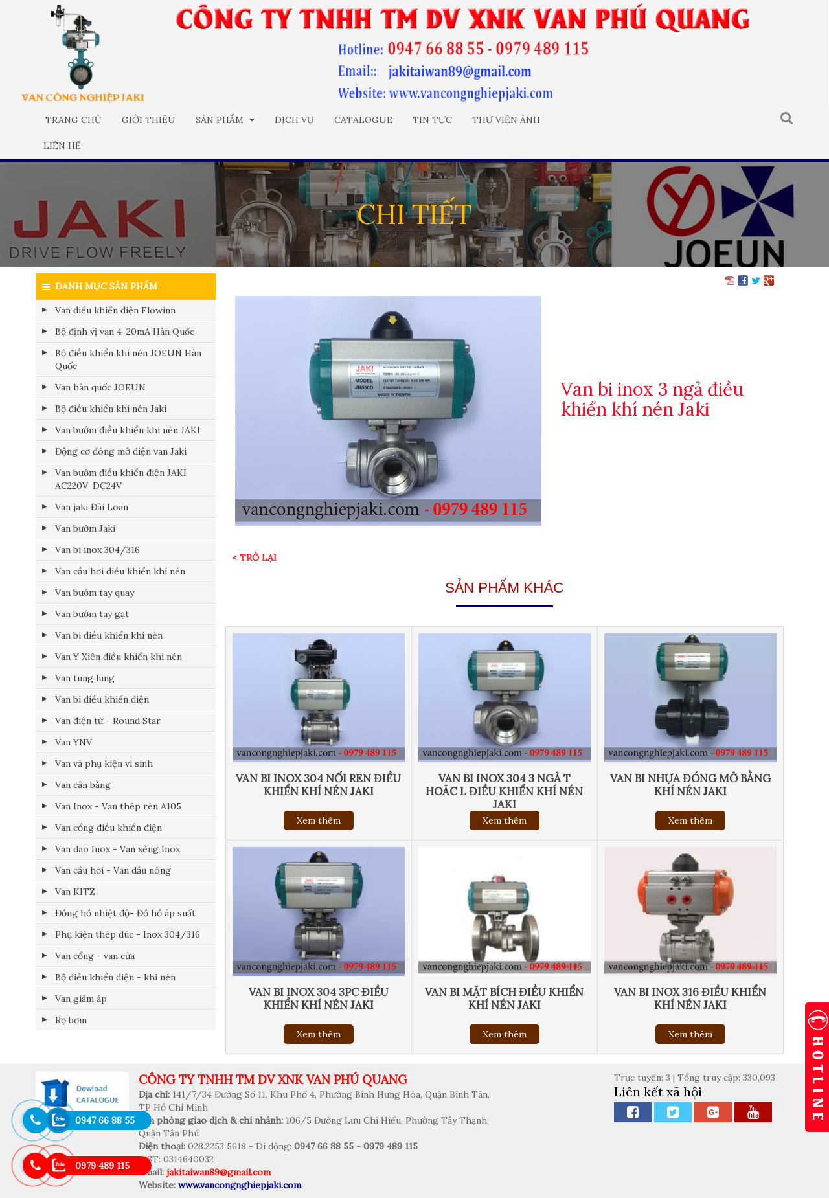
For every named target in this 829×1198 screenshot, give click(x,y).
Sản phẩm (225, 120)
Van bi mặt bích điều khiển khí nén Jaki (504, 998)
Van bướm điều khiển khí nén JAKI (127, 430)
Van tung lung (85, 678)
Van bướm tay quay (94, 592)
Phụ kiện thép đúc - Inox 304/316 (127, 934)
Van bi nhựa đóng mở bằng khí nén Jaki (690, 784)
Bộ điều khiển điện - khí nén (115, 977)
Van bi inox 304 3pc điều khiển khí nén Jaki (319, 998)
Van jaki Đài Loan (91, 507)
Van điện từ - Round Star (108, 721)
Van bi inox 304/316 (97, 550)
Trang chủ (73, 120)
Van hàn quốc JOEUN (100, 387)
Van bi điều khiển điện (102, 699)
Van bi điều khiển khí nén (109, 635)
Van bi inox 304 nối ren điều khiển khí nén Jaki (318, 784)
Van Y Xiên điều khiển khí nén (118, 656)
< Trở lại (254, 557)
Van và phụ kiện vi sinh (104, 763)
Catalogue (363, 120)
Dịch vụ (294, 120)
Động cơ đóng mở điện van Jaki (121, 451)
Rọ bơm (71, 1020)
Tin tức (432, 120)
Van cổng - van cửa (95, 956)
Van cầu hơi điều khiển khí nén (120, 571)
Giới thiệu (149, 120)
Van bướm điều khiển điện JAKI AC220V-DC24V (121, 479)
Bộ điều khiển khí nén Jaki (110, 408)
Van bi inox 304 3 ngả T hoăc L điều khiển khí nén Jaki (504, 791)
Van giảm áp (81, 998)
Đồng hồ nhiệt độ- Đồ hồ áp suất (125, 913)
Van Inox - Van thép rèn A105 (118, 806)
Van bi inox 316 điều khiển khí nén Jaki (690, 998)
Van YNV (73, 742)
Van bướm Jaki (85, 528)
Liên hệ (62, 146)
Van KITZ (75, 892)
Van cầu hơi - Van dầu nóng (113, 870)
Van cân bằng (83, 785)
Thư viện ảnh (506, 120)
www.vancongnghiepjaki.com (239, 1185)
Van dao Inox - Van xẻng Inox (117, 849)
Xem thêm (319, 820)
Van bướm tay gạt (92, 614)
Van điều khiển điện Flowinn (115, 310)
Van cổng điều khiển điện (108, 827)
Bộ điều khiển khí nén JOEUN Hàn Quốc (128, 359)
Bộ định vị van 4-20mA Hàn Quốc (124, 331)
